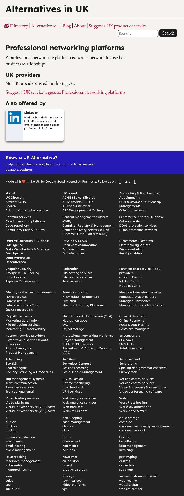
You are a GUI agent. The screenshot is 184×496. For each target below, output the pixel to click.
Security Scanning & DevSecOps (29, 372)
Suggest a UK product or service (118, 26)
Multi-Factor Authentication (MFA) (87, 316)
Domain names (73, 249)
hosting (124, 437)
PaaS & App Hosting (134, 324)
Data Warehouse (18, 258)
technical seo (72, 480)
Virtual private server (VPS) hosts (30, 407)
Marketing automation (22, 320)
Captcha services (18, 217)
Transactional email (20, 391)
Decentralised (16, 262)
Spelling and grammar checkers (142, 368)
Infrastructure (16, 301)
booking (12, 430)
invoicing (126, 450)
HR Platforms (129, 281)
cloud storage (129, 418)
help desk (69, 450)
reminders (126, 465)
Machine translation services (140, 292)
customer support (132, 430)
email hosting (15, 446)
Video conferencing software (140, 391)
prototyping (128, 457)
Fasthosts (89, 181)
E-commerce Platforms (136, 241)
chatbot (68, 426)
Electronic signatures (134, 245)
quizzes (124, 461)
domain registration (20, 437)
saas (9, 476)
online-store (71, 461)
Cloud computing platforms (25, 221)
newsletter (69, 457)
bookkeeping (72, 418)
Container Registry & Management (88, 225)
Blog (67, 26)
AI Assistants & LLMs (77, 202)
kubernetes (14, 465)
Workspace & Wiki (133, 411)
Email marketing (131, 249)
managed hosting (18, 469)
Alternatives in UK (47, 9)
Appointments (129, 197)
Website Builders (74, 411)
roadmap (126, 469)
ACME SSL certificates (78, 197)
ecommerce (14, 441)
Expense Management (22, 281)
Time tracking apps (20, 387)
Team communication (21, 383)
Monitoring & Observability (26, 329)
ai (7, 418)
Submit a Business (19, 169)
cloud (66, 430)
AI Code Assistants (76, 206)
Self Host (68, 359)
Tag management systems (25, 379)
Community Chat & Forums (25, 230)
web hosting (128, 480)
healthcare (70, 446)
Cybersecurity (129, 221)
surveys (68, 476)
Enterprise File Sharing (22, 273)
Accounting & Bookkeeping (139, 193)
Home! (10, 193)
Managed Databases (134, 301)
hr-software (128, 441)
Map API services (19, 316)
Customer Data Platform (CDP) (84, 234)
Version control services (136, 379)
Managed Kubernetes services (141, 305)
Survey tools (128, 372)
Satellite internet (131, 348)
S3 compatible (129, 335)
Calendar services (132, 210)
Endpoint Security (19, 269)
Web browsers (72, 407)
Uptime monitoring (76, 383)
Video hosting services (22, 398)
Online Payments (131, 320)
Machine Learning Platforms (83, 305)
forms (66, 437)
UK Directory (15, 197)
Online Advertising (133, 316)
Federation (70, 269)
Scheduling (14, 359)
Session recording (75, 368)
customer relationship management (145, 426)
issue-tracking (16, 457)
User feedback (73, 387)
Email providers (130, 253)
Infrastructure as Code (22, 305)
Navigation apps (74, 320)
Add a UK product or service (27, 210)
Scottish (11, 363)
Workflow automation (135, 407)
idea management (132, 446)
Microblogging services (23, 324)
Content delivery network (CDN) (85, 230)
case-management (76, 422)
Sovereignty (128, 363)
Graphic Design (130, 277)
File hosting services (77, 273)
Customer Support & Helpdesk (141, 217)
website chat (128, 484)
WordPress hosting (133, 402)
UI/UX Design (72, 379)
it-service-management (23, 461)
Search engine (16, 368)
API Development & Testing (82, 210)
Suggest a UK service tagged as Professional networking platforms (65, 92)
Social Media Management (82, 372)
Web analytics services (79, 398)
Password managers (134, 329)
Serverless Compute (77, 363)
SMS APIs (126, 344)
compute (125, 422)
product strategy (74, 469)
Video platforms (17, 402)
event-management (20, 450)
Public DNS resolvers (77, 344)
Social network (130, 359)
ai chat (11, 422)
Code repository (17, 225)
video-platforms (74, 484)
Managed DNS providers (137, 296)
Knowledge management (80, 296)
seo (8, 484)
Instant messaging (19, 309)
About (80, 26)
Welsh (123, 398)
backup (11, 426)
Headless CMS (129, 285)
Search (168, 33)
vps (65, 489)
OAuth (67, 324)
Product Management (22, 352)
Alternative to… (45, 26)
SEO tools (126, 340)
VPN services (72, 391)
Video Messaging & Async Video (143, 387)
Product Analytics (18, 348)
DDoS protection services (138, 225)
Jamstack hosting (75, 292)
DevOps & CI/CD (74, 241)
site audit (12, 489)
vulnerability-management (139, 476)
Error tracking (16, 277)
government (71, 441)
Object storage (73, 329)
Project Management (77, 340)
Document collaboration (80, 245)
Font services (72, 281)
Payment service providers (25, 335)
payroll (67, 465)
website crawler (130, 489)
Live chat (69, 301)
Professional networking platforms (87, 335)
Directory (19, 26)
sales (9, 480)
